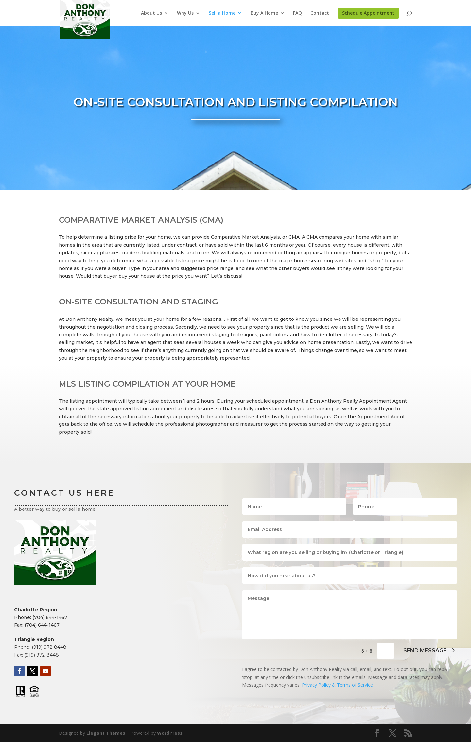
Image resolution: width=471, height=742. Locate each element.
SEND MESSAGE (424, 650)
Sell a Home (222, 13)
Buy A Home (264, 13)
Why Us (185, 13)
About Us (151, 13)
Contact (319, 13)
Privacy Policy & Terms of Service (337, 685)
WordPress (170, 733)
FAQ (297, 13)
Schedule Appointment (368, 13)
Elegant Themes (105, 733)
